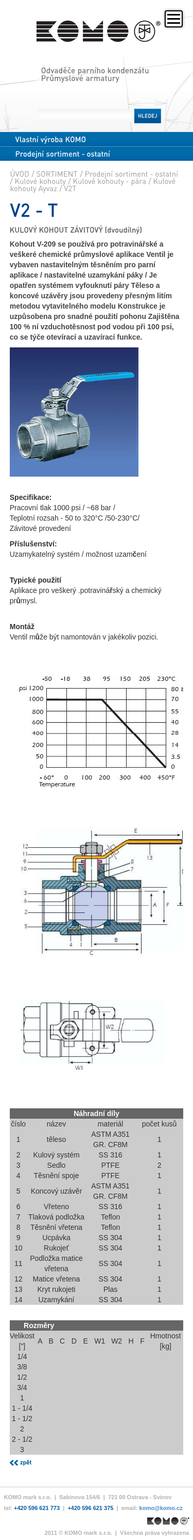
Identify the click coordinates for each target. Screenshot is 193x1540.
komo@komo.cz (161, 1508)
